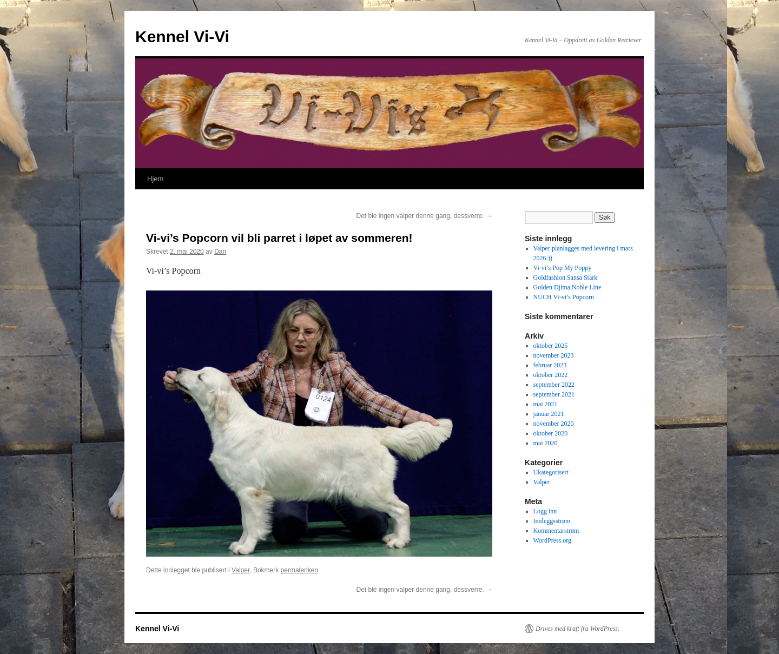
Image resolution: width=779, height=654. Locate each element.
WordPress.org (552, 540)
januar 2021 (548, 414)
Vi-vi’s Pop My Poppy (562, 268)
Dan (220, 251)
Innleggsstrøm (552, 521)
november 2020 (553, 423)
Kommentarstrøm (556, 530)
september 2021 (554, 394)
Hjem (155, 179)
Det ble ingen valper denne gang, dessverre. (425, 216)
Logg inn (545, 511)
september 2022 (554, 384)
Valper (240, 570)
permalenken (299, 570)
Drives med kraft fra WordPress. (577, 628)
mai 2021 (545, 404)
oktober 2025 (550, 345)
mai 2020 (545, 443)
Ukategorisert (551, 472)
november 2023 (553, 355)
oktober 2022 (550, 375)
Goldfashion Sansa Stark (565, 277)
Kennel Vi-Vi (182, 36)
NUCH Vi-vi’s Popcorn (563, 297)
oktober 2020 (550, 433)
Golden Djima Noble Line (567, 287)
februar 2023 (550, 365)
